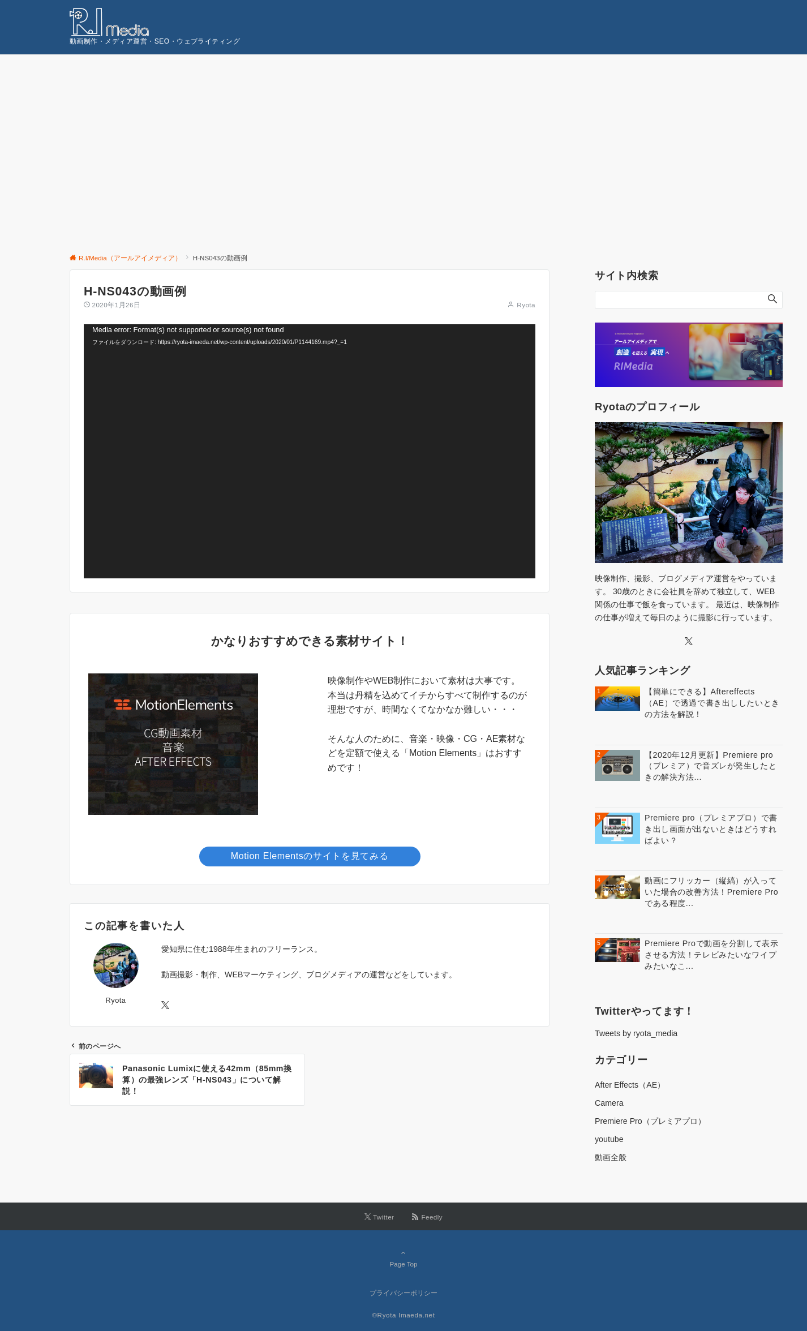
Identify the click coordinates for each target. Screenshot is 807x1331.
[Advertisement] (403, 140)
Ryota (526, 304)
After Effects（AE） (630, 1084)
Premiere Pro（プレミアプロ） (650, 1121)
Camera (609, 1102)
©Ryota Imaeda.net (403, 1315)
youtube (609, 1139)
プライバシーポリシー (403, 1292)
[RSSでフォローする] (427, 1217)
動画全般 (610, 1157)
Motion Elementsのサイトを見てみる (310, 856)
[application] (309, 451)
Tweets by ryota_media (636, 1033)
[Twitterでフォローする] (165, 1005)
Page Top (403, 1258)
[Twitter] (689, 641)
